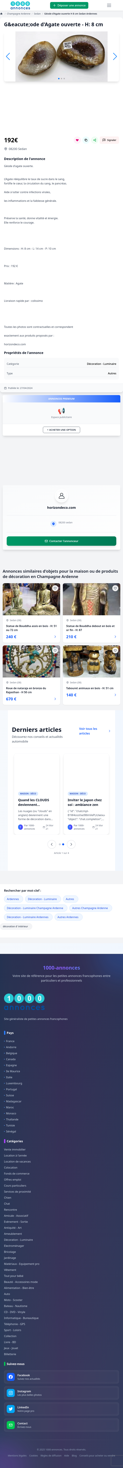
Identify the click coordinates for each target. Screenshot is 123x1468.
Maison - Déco (28, 793)
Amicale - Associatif (16, 1216)
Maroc (9, 1107)
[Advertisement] (61, 113)
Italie (8, 1077)
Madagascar (12, 1101)
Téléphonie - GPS (14, 1324)
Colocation (10, 1167)
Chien (7, 1197)
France (9, 1041)
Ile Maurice (12, 1071)
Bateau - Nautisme (15, 1306)
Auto (7, 1294)
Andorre (10, 1047)
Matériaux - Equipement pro (21, 1264)
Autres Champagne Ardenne (90, 908)
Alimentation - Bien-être (19, 1288)
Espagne (10, 1065)
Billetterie (10, 1354)
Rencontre (10, 1210)
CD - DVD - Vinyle (14, 1312)
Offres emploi (12, 1179)
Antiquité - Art (13, 1228)
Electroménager (14, 1246)
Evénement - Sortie (16, 1222)
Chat (7, 1203)
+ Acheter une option (61, 429)
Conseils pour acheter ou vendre (97, 1455)
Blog (74, 1455)
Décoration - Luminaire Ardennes (27, 917)
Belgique (10, 1053)
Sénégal (10, 1131)
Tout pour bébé (13, 1276)
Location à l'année (15, 1155)
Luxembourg (13, 1083)
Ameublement (13, 1234)
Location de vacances (17, 1161)
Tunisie (9, 1125)
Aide (66, 1455)
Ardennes (13, 899)
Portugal (10, 1089)
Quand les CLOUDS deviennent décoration (33, 805)
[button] (115, 56)
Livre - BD (10, 1342)
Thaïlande (11, 1119)
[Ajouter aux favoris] (55, 588)
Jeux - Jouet (11, 1348)
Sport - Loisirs (12, 1330)
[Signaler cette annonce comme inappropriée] (109, 140)
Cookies (33, 1455)
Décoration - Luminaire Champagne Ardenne (35, 908)
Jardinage (10, 1258)
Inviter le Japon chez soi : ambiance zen (85, 802)
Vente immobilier (15, 1149)
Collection (10, 1336)
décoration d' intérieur (16, 926)
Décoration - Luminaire (42, 899)
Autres (70, 899)
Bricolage (10, 1252)
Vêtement (10, 1270)
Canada (10, 1059)
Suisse (9, 1095)
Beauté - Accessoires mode (21, 1282)
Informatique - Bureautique (21, 1318)
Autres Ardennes (67, 917)
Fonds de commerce (16, 1173)
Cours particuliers (15, 1185)
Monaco (10, 1113)
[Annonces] (1, 13)
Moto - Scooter (13, 1300)
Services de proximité (17, 1191)
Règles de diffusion (51, 1455)
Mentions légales (17, 1455)
